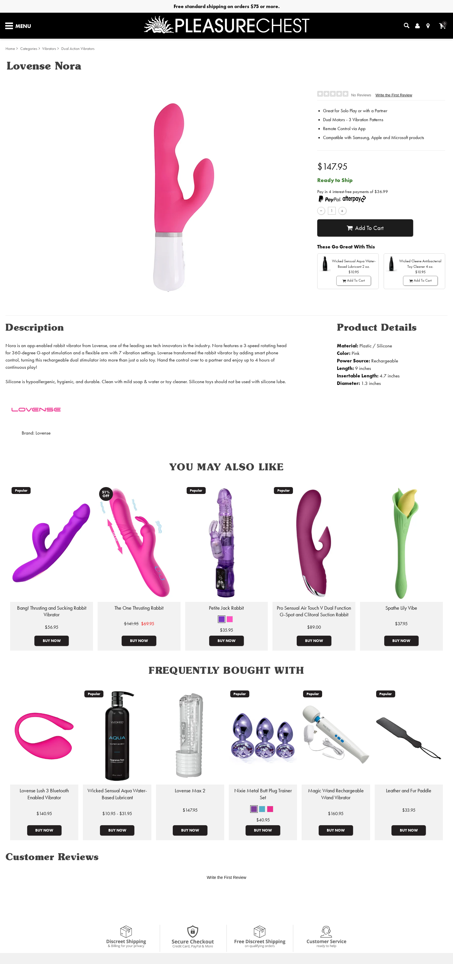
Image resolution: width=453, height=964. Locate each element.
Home (10, 48)
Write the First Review (394, 95)
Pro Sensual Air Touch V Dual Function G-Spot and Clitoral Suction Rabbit (314, 611)
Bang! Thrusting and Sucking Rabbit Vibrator (51, 611)
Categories (28, 48)
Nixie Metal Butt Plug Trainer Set (263, 794)
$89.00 (314, 627)
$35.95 (226, 630)
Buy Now (52, 640)
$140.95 (44, 813)
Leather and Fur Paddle (408, 790)
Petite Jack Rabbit (226, 608)
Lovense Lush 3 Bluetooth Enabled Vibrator (44, 794)
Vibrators (49, 48)
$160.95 (336, 813)
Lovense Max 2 (190, 790)
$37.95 (401, 623)
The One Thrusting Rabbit (139, 608)
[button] (221, 619)
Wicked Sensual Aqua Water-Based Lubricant (117, 794)
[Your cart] (442, 26)
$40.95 (263, 820)
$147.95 (190, 810)
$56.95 (51, 627)
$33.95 (408, 810)
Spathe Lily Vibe (401, 608)
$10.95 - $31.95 (117, 813)
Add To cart (365, 228)
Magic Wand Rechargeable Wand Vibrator (336, 794)
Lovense (43, 433)
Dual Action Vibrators (77, 48)
